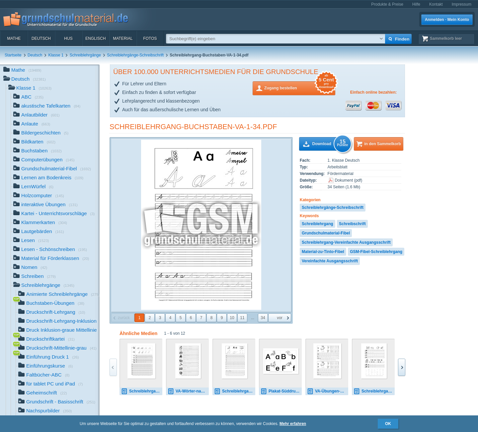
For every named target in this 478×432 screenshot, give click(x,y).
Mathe (14, 38)
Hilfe (416, 4)
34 (263, 317)
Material (122, 38)
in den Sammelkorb (382, 143)
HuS (68, 38)
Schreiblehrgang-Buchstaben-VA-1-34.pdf (193, 127)
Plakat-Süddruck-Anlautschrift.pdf (281, 391)
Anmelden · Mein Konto (447, 19)
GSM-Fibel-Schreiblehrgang (376, 251)
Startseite (13, 55)
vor (279, 317)
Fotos (150, 38)
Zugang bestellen (299, 87)
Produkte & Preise (387, 4)
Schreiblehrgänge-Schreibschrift (135, 55)
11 (242, 317)
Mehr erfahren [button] (292, 423)
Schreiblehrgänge (85, 55)
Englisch (95, 38)
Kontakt (436, 4)
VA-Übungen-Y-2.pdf (327, 391)
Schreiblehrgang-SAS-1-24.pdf (141, 391)
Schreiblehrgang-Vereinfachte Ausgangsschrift (346, 242)
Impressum (461, 4)
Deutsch (41, 38)
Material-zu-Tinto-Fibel (323, 251)
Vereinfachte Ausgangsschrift (330, 261)
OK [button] (388, 423)
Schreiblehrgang (317, 223)
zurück (123, 317)
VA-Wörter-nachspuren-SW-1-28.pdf (188, 391)
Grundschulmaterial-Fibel (326, 233)
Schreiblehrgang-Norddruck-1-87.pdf (374, 391)
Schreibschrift (352, 223)
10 (232, 317)
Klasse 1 (55, 55)
